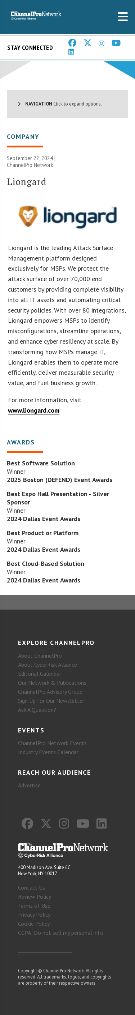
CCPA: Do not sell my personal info (60, 932)
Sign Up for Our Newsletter (51, 700)
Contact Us (31, 887)
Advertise (29, 785)
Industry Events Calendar (48, 752)
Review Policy (34, 896)
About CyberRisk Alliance (47, 664)
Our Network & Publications (52, 682)
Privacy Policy (34, 914)
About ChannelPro (40, 655)
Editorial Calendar (39, 673)
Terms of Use (34, 905)
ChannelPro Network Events (52, 743)
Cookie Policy (34, 923)
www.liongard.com (33, 410)
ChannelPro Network (30, 165)
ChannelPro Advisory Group (50, 691)
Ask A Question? (37, 709)
